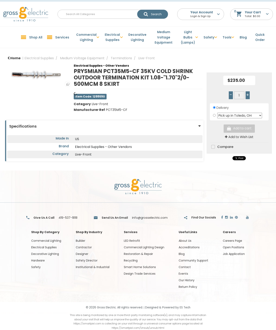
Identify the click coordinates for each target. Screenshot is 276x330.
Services (62, 37)
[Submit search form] (152, 14)
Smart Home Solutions (140, 267)
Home (14, 58)
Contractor (84, 247)
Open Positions (233, 247)
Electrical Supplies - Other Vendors (101, 66)
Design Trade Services (139, 274)
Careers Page (232, 241)
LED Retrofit (132, 241)
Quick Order (260, 37)
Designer (82, 254)
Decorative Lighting (137, 37)
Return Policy (188, 287)
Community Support (193, 260)
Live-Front (146, 58)
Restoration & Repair (138, 254)
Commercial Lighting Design (144, 247)
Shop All (35, 37)
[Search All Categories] (113, 14)
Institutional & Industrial (92, 267)
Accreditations (189, 247)
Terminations (121, 58)
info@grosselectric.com (150, 218)
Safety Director (87, 260)
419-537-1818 (68, 218)
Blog (243, 37)
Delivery (222, 108)
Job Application (234, 254)
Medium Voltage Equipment (163, 37)
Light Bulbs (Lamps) (188, 37)
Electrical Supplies (112, 37)
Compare (221, 147)
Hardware (38, 260)
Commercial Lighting (86, 37)
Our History (186, 280)
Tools (227, 37)
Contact (185, 267)
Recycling (131, 260)
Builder (80, 241)
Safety (209, 37)
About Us (185, 241)
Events (183, 274)
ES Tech (185, 307)
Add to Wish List (239, 137)
